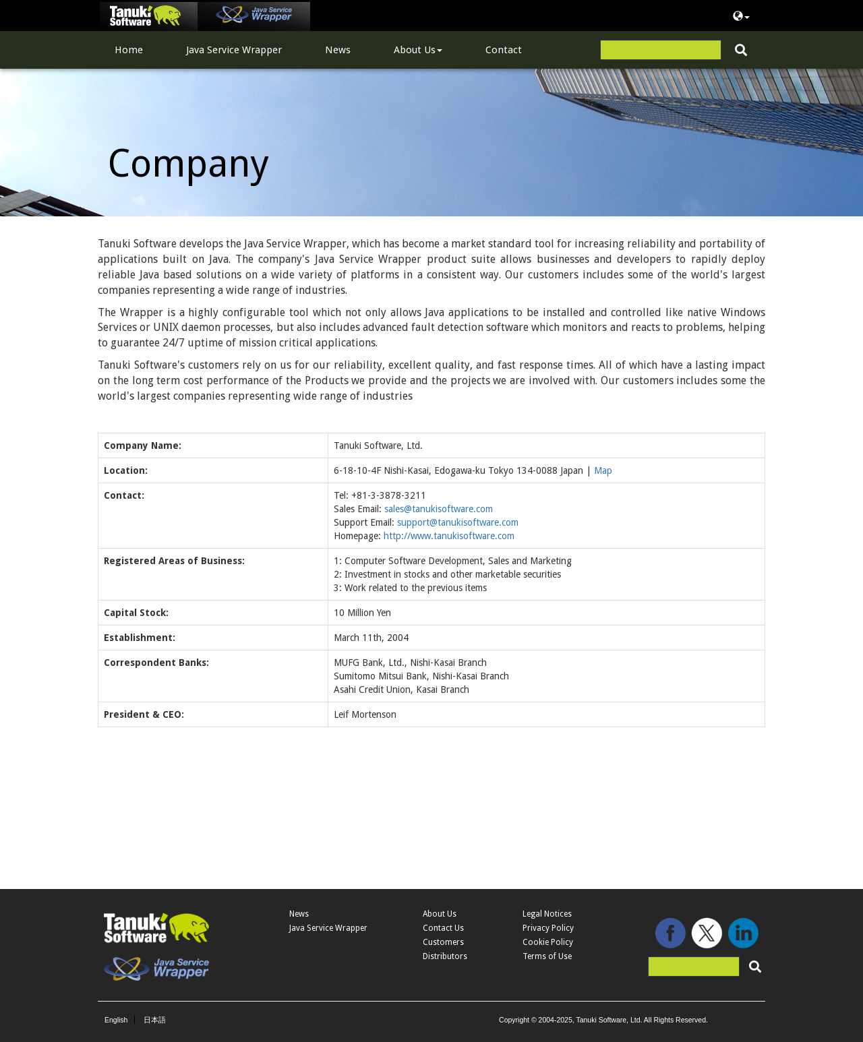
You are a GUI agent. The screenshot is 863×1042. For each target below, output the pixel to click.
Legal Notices (547, 914)
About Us (418, 50)
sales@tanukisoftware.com (438, 508)
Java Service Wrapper (234, 50)
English (116, 1020)
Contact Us (443, 928)
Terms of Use (547, 956)
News (338, 50)
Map (603, 470)
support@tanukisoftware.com (457, 522)
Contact (503, 50)
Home (129, 50)
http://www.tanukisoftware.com (449, 535)
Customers (443, 942)
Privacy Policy (548, 928)
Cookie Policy (548, 942)
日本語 (155, 1020)
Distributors (445, 956)
